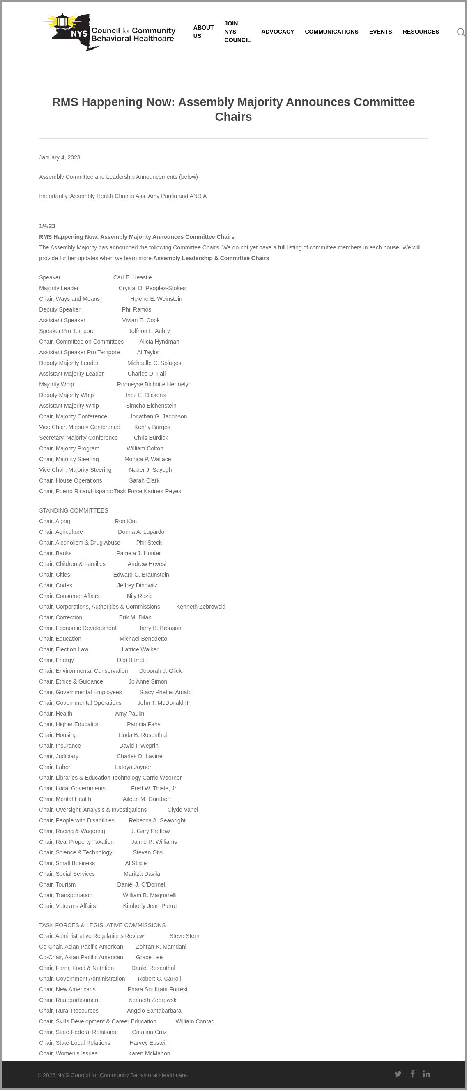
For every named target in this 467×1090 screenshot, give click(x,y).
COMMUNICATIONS (368, 40)
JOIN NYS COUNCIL (274, 40)
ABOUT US (240, 40)
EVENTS (417, 40)
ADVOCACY (314, 40)
